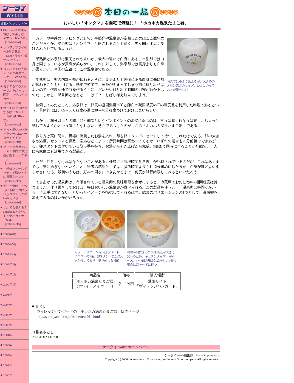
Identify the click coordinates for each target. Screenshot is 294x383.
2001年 (7, 365)
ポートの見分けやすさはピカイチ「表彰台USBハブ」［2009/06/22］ (15, 116)
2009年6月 (10, 234)
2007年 (7, 304)
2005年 (7, 325)
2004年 (7, 335)
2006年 (7, 314)
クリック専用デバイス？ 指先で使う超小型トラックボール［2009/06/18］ (15, 155)
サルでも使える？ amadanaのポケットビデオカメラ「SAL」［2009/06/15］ (15, 216)
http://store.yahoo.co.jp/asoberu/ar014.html (68, 317)
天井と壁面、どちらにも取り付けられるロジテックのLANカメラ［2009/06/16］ (15, 194)
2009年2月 (10, 274)
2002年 (7, 355)
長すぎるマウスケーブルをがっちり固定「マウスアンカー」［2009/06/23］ (15, 95)
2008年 (7, 294)
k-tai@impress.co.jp (208, 355)
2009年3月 (10, 264)
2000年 (7, 375)
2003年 (7, 345)
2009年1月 (10, 284)
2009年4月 (10, 254)
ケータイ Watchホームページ (125, 347)
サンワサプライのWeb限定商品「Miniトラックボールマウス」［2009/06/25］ (15, 56)
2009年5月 (10, 244)
